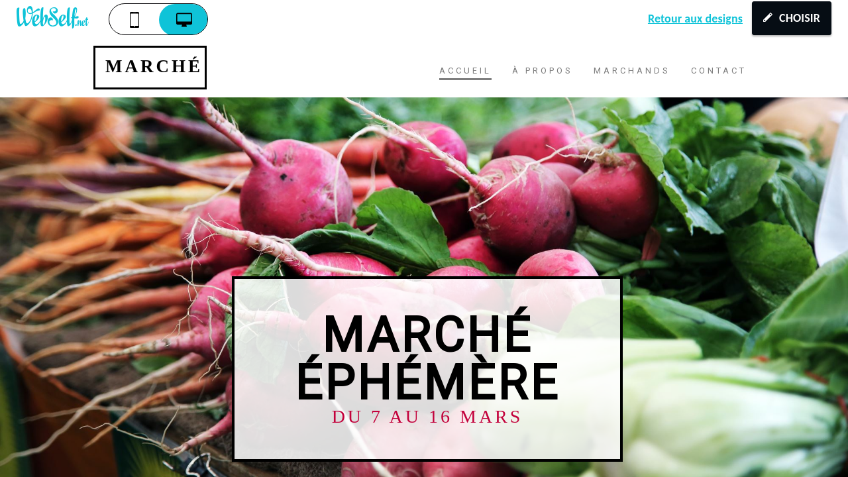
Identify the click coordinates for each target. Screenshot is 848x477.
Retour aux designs (695, 18)
